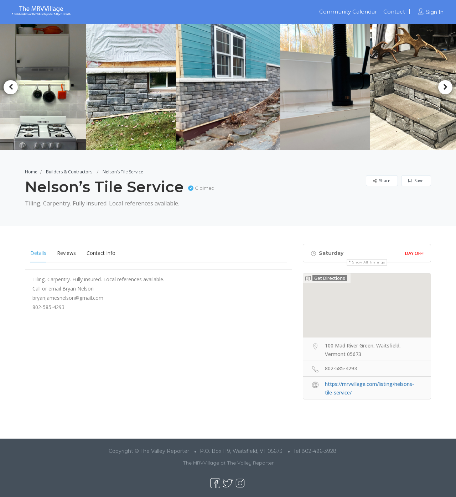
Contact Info (101, 253)
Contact (394, 11)
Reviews (66, 253)
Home (31, 172)
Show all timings (368, 262)
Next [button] (445, 87)
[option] (133, 87)
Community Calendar (348, 11)
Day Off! (414, 253)
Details (38, 253)
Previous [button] (10, 87)
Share (381, 181)
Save (416, 181)
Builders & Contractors (69, 172)
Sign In (435, 12)
